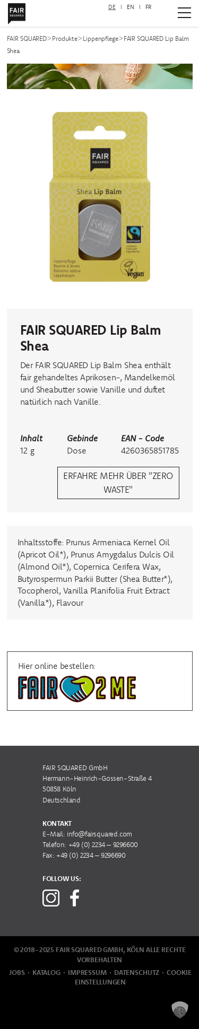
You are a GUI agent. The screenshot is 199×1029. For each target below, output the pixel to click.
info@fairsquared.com (99, 834)
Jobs (16, 972)
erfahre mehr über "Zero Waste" (117, 482)
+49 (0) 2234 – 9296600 (103, 844)
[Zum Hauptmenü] (184, 13)
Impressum (87, 972)
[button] (180, 1010)
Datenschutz (137, 972)
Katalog (46, 972)
